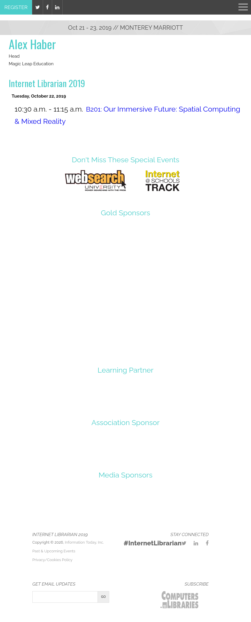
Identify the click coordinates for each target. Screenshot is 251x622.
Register (16, 7)
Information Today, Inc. (84, 542)
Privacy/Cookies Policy (52, 560)
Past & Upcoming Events (53, 551)
